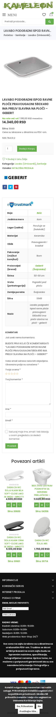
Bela (39, 212)
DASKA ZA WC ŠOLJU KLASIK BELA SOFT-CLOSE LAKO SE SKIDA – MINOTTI (14, 492)
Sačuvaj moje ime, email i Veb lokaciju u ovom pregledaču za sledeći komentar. (29, 435)
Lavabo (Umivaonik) (39, 35)
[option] (28, 68)
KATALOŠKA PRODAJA (22, 168)
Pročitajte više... (29, 711)
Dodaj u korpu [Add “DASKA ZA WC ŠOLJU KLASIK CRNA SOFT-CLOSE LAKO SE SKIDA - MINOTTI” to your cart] (8, 554)
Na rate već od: (10, 118)
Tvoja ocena (13, 369)
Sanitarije (20, 35)
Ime (8, 409)
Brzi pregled (14, 505)
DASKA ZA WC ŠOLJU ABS (42, 542)
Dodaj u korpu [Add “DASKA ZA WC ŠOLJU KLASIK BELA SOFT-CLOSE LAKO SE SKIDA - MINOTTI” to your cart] (8, 505)
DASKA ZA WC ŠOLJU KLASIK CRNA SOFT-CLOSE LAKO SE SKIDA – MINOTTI (14, 542)
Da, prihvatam (25, 706)
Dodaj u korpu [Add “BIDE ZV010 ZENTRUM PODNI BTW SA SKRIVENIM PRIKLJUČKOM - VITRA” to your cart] (36, 505)
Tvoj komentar (14, 379)
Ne (39, 706)
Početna (8, 35)
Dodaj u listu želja (16, 159)
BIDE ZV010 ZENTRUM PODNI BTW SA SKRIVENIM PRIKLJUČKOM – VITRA (42, 492)
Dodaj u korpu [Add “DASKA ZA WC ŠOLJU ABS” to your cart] (36, 554)
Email (9, 420)
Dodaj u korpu (27, 148)
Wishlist (44, 14)
